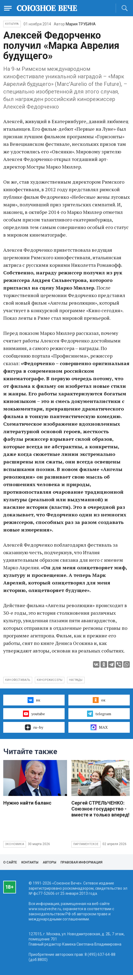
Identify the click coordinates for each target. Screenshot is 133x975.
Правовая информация (81, 862)
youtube (34, 714)
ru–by (34, 727)
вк (34, 700)
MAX (99, 727)
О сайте (10, 862)
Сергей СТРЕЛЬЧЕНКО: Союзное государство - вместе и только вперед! (100, 809)
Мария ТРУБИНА (81, 24)
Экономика (14, 844)
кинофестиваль (17, 679)
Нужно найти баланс (27, 803)
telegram (99, 714)
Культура (12, 23)
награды (75, 679)
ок (99, 700)
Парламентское (86, 844)
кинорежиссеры (50, 679)
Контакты (29, 862)
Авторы (49, 862)
